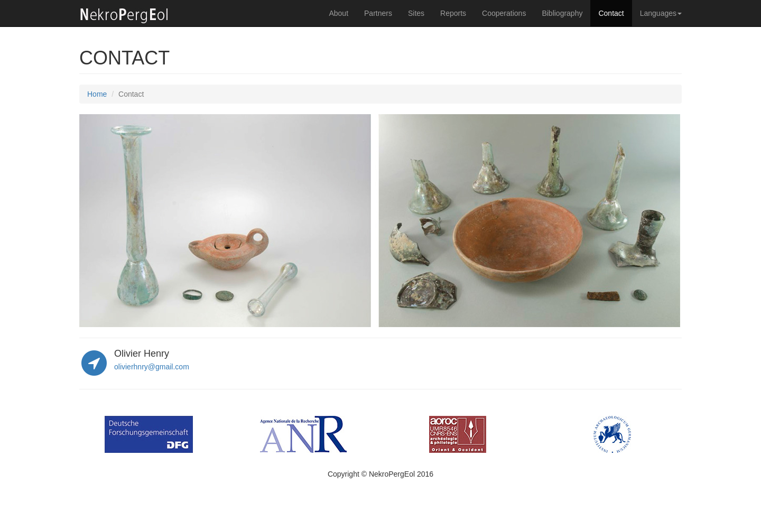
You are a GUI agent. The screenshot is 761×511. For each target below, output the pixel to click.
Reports (453, 13)
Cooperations (504, 13)
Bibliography (562, 13)
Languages (661, 13)
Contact (611, 13)
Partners (378, 13)
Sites (416, 13)
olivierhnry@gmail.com (151, 367)
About (338, 13)
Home (97, 94)
